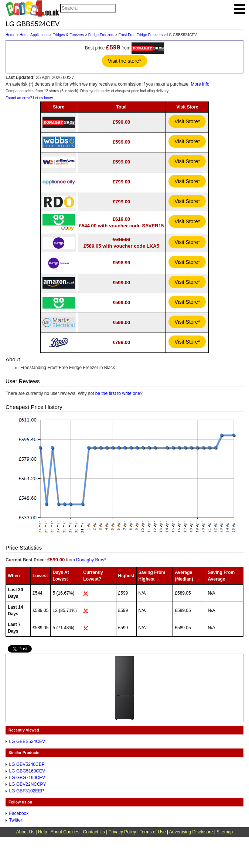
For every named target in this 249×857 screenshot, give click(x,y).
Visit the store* (124, 61)
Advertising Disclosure (191, 831)
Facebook (19, 813)
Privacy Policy (122, 831)
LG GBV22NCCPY (27, 784)
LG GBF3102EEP (26, 791)
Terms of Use (153, 831)
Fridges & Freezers (68, 35)
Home (11, 35)
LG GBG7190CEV (27, 777)
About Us (25, 831)
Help (42, 831)
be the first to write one (117, 393)
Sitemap (224, 831)
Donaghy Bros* (91, 559)
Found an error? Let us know (29, 98)
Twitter (15, 820)
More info (200, 84)
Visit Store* (187, 121)
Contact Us (94, 831)
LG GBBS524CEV (27, 741)
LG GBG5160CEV (27, 771)
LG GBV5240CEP (27, 764)
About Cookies (65, 831)
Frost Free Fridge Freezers (141, 35)
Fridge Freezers (101, 35)
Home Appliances (34, 35)
